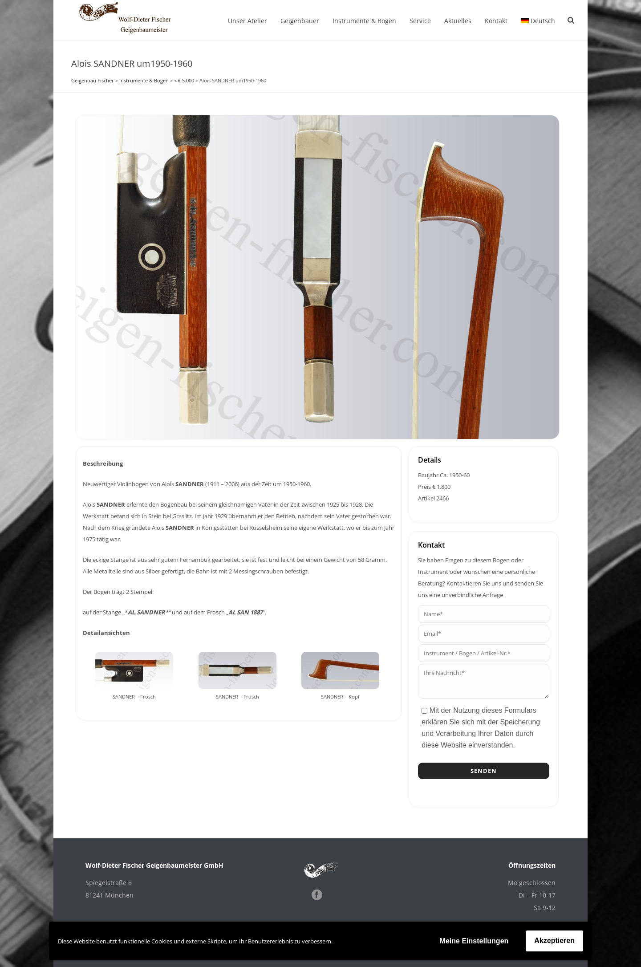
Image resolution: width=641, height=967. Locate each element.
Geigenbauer (299, 20)
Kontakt (496, 20)
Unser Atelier (247, 20)
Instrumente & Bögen (364, 20)
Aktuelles (457, 20)
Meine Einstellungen (474, 941)
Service (420, 20)
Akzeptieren (554, 940)
